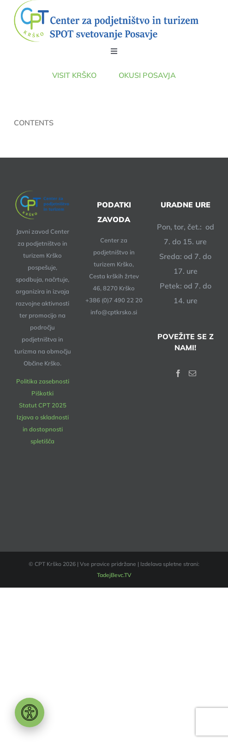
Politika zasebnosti (42, 381)
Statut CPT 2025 (42, 405)
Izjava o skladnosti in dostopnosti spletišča (43, 429)
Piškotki (42, 393)
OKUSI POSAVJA (147, 75)
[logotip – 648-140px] (106, 21)
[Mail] (192, 373)
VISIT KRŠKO (85, 75)
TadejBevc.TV (114, 574)
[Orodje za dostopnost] (29, 712)
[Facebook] (178, 373)
